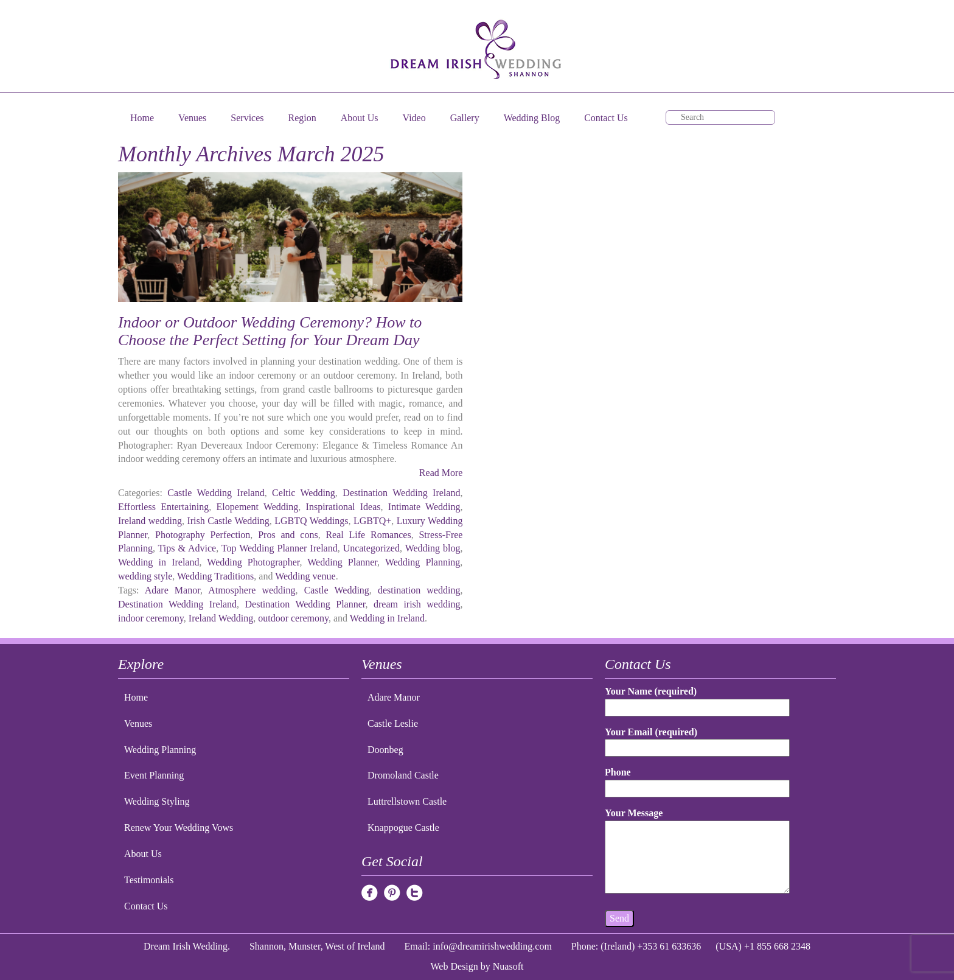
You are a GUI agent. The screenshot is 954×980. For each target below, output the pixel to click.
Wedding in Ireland (158, 562)
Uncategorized (371, 548)
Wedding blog (433, 548)
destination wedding (419, 590)
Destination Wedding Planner (305, 604)
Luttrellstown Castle (407, 801)
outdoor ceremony (293, 618)
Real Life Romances (368, 535)
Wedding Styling (157, 801)
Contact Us (606, 118)
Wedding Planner (342, 562)
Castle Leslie (392, 723)
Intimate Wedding (424, 507)
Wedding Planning (422, 562)
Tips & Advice (187, 548)
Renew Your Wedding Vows (178, 827)
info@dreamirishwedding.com (492, 946)
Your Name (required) (697, 699)
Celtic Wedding (303, 493)
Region (302, 118)
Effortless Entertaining (163, 507)
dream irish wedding (417, 604)
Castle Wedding (336, 590)
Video (414, 118)
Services (247, 118)
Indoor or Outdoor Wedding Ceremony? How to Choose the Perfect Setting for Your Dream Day (270, 331)
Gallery (464, 118)
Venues (192, 118)
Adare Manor (172, 590)
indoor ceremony (151, 618)
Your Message (697, 851)
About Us (359, 118)
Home (142, 118)
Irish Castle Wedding (228, 521)
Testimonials (149, 880)
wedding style (145, 576)
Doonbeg (385, 749)
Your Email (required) (697, 740)
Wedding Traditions (215, 576)
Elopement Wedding (258, 507)
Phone (697, 780)
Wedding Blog (532, 118)
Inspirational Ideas (343, 507)
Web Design (454, 966)
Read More (441, 472)
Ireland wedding (150, 521)
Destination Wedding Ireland (401, 493)
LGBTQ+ (372, 521)
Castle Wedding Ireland (215, 493)
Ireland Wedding (221, 618)
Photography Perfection (202, 535)
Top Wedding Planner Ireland (279, 548)
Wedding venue (305, 576)
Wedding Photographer (253, 562)
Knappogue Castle (403, 827)
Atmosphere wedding (251, 590)
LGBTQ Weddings (311, 521)
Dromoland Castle (403, 775)
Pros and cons (288, 535)
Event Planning (154, 775)
